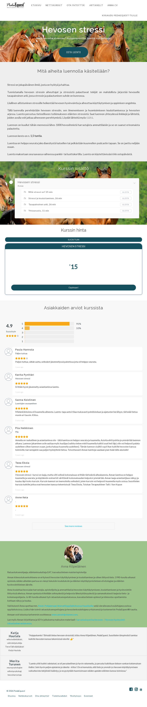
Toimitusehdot (59, 696)
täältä (89, 117)
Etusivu (12, 696)
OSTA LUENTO (73, 52)
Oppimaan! (73, 286)
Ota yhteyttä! (42, 696)
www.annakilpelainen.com (65, 615)
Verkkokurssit (25, 696)
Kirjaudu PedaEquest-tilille (120, 15)
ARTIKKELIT (95, 5)
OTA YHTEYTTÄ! (74, 5)
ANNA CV (111, 5)
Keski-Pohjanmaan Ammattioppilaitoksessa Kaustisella (65, 606)
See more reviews (73, 526)
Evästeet (88, 696)
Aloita (125, 192)
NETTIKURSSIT (52, 5)
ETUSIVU (35, 5)
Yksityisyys (75, 696)
